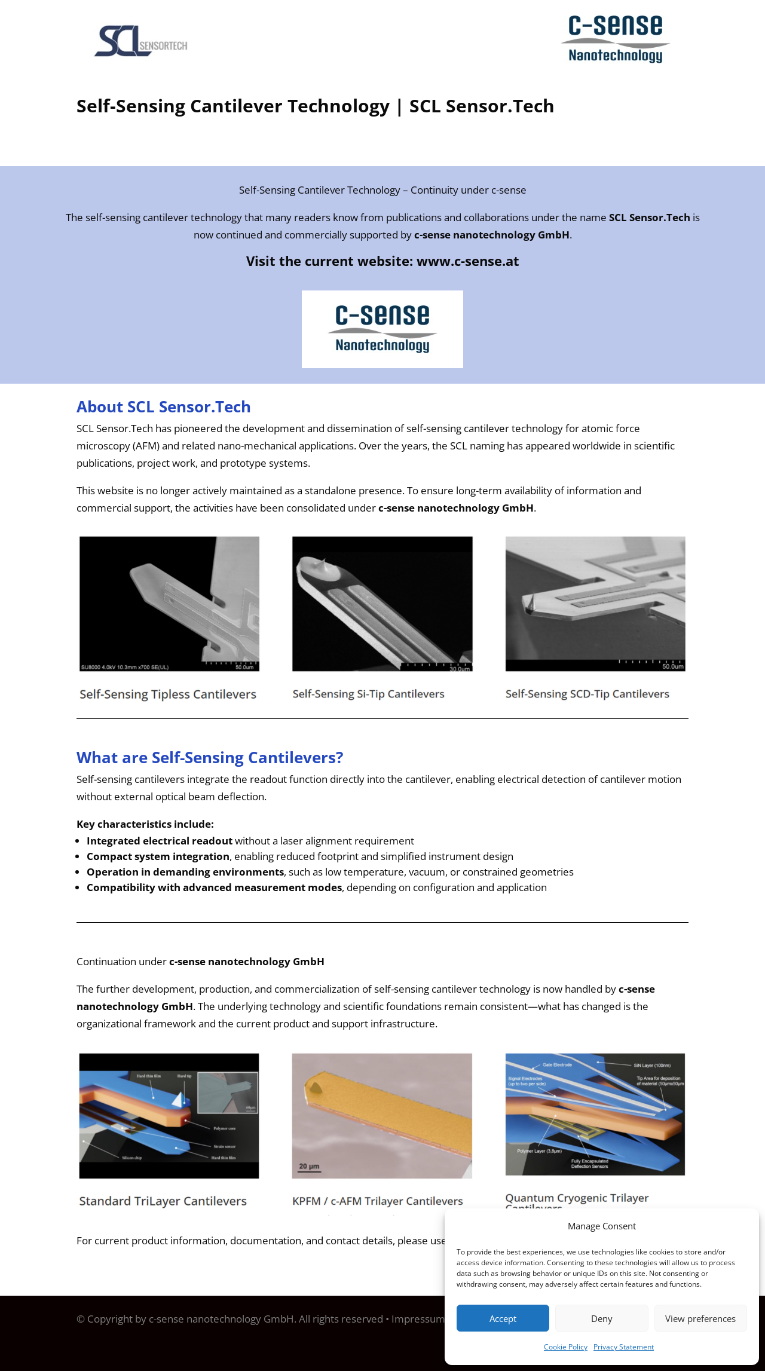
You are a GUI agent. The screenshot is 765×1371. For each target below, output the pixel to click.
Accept (502, 1318)
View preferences (700, 1318)
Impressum (418, 1319)
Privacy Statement (623, 1347)
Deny (602, 1318)
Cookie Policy (565, 1347)
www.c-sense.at (468, 261)
